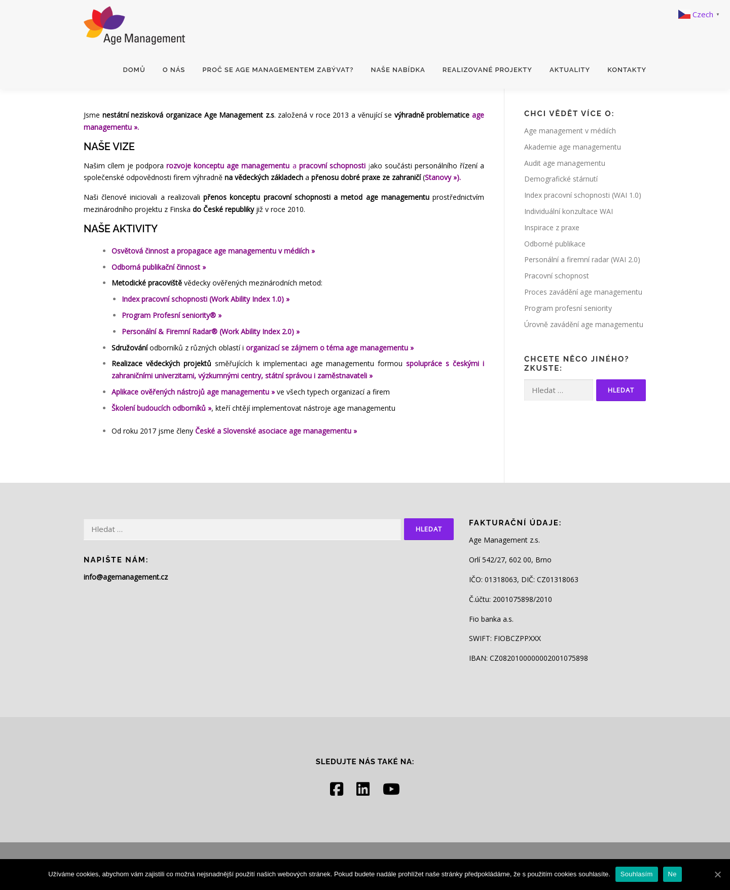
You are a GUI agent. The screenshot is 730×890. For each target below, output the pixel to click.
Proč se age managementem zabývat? (277, 70)
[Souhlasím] (717, 874)
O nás (174, 70)
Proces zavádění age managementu (583, 292)
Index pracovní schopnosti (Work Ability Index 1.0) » (205, 299)
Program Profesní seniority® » (172, 315)
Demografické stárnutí (561, 179)
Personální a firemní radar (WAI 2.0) (582, 259)
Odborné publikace (555, 243)
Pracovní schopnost (556, 275)
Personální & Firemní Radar (166, 331)
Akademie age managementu (572, 147)
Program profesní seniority (568, 308)
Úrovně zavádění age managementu (583, 324)
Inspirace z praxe (551, 227)
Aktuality (570, 70)
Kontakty (626, 70)
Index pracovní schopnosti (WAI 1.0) (582, 195)
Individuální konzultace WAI (568, 211)
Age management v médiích (570, 130)
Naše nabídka (398, 70)
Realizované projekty (487, 70)
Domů (134, 70)
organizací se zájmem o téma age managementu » (330, 347)
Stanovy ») (442, 177)
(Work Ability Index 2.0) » (260, 331)
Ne (672, 874)
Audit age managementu (564, 163)
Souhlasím (636, 874)
